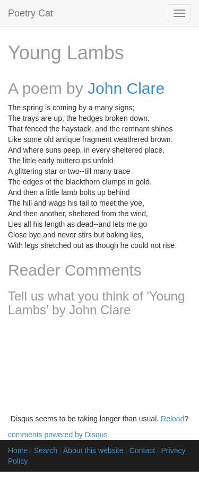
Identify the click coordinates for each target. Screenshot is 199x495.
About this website (93, 450)
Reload (172, 418)
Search (45, 450)
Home (18, 450)
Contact (142, 450)
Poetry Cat (30, 13)
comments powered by (58, 434)
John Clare (126, 88)
